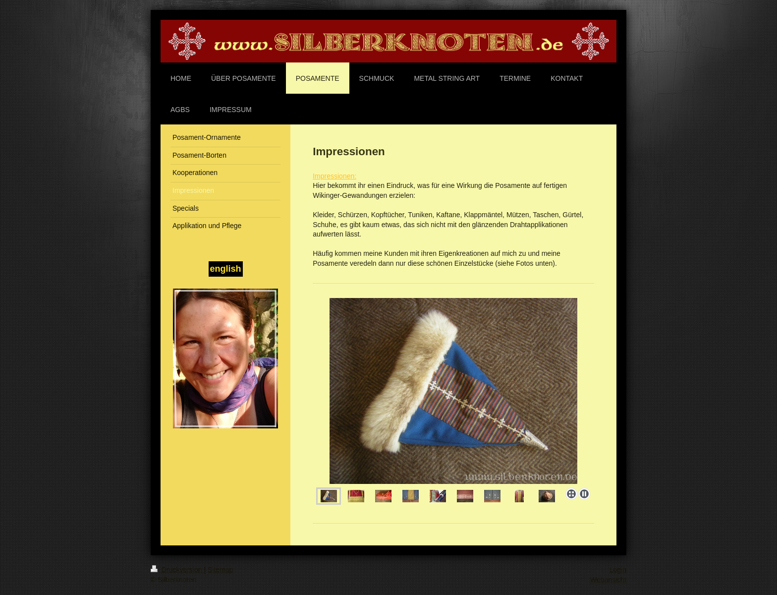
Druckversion (177, 570)
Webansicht (608, 580)
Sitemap (220, 570)
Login (618, 570)
